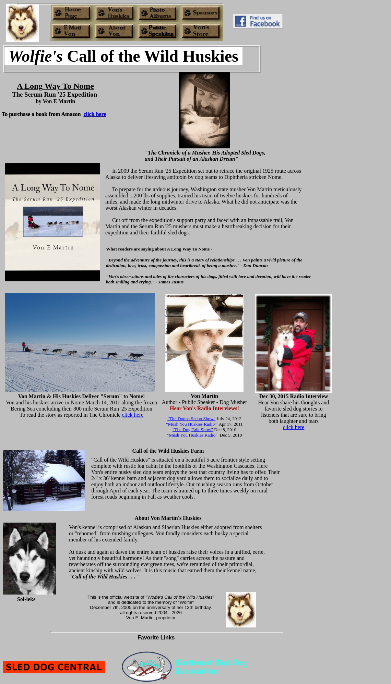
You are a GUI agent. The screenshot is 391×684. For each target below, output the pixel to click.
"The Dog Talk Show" (193, 429)
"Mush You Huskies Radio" (191, 424)
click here (132, 415)
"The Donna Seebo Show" (191, 418)
